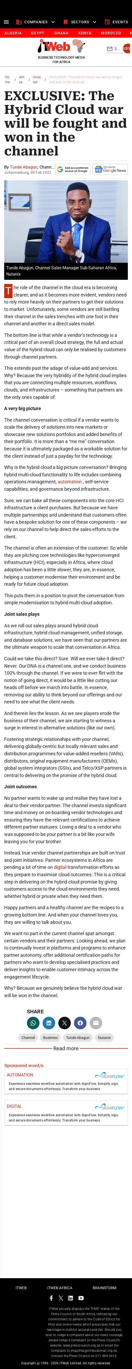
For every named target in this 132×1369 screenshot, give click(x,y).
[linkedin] (49, 1023)
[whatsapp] (33, 1023)
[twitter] (64, 1023)
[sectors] (80, 22)
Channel (37, 79)
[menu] (6, 22)
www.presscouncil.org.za (81, 1345)
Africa (22, 79)
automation (70, 481)
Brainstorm (105, 1288)
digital (60, 867)
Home (7, 79)
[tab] (13, 33)
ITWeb (21, 1288)
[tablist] (66, 33)
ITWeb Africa (59, 1288)
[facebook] (80, 1023)
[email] (96, 1023)
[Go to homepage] (61, 51)
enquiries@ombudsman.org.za (94, 1351)
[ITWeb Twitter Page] (61, 1299)
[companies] (36, 22)
